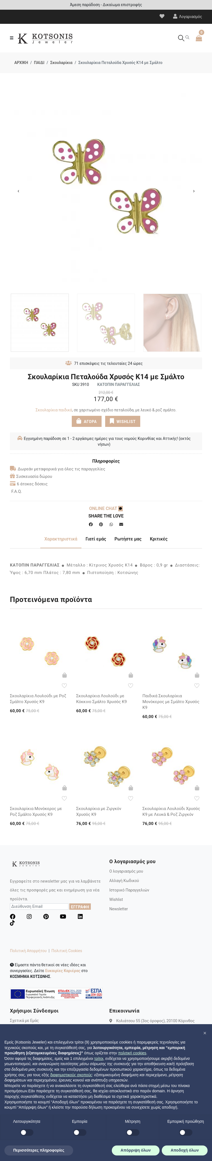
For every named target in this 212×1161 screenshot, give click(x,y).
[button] (204, 1033)
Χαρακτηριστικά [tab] (60, 539)
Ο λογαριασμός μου (126, 871)
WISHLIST (123, 421)
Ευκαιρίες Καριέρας (62, 970)
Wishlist (116, 899)
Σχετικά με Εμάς (24, 1020)
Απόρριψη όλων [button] (136, 1150)
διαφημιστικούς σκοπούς (71, 1075)
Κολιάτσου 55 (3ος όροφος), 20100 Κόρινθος (155, 1020)
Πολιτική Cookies (66, 951)
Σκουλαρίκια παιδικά (54, 410)
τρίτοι (98, 1058)
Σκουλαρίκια (61, 62)
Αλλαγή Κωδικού (124, 880)
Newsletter (118, 909)
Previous (18, 191)
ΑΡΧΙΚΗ (21, 62)
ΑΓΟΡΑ (86, 421)
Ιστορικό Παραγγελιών (129, 890)
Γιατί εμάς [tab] (96, 539)
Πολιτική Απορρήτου (28, 951)
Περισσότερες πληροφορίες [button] (38, 1150)
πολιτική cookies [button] (132, 1053)
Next (194, 191)
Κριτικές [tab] (159, 539)
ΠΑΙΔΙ (39, 62)
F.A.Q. (16, 491)
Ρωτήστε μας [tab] (128, 539)
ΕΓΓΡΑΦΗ (80, 907)
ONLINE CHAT (106, 508)
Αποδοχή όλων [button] (185, 1150)
